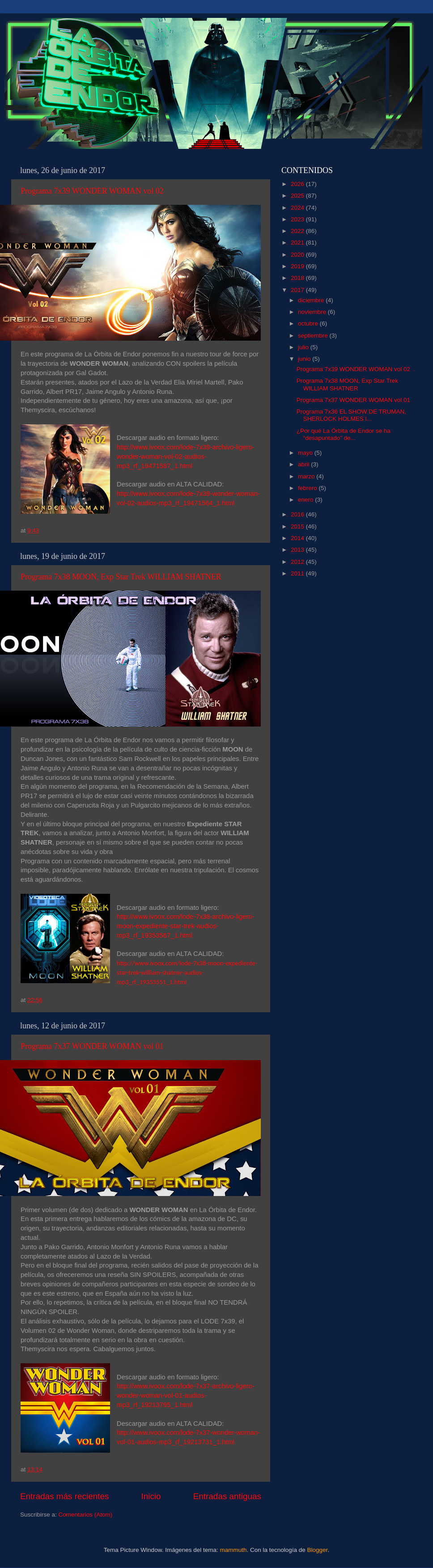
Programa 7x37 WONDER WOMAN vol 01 (92, 1046)
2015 (298, 526)
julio (304, 347)
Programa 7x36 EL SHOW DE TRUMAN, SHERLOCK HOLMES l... (351, 415)
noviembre (313, 312)
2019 (298, 266)
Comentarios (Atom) (86, 1514)
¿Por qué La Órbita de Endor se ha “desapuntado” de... (344, 434)
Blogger (317, 1550)
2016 (298, 514)
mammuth (233, 1550)
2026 (298, 184)
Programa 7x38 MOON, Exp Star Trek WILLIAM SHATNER (121, 576)
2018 (298, 278)
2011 (298, 573)
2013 (298, 549)
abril (304, 464)
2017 (298, 290)
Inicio (151, 1496)
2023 (298, 219)
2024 (298, 207)
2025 (298, 195)
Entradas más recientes (64, 1496)
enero (306, 499)
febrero (308, 488)
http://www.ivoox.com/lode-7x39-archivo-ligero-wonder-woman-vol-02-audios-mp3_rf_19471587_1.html (186, 456)
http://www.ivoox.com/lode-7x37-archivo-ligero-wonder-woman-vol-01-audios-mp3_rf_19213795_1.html (186, 1395)
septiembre (314, 335)
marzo (307, 476)
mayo (306, 452)
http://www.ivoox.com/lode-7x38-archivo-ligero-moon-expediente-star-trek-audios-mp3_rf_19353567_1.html (186, 926)
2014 (298, 538)
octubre (309, 323)
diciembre (312, 300)
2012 (298, 561)
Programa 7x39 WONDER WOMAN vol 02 (92, 190)
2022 (298, 231)
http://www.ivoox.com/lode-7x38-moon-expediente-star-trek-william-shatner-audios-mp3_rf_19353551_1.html (187, 972)
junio (305, 358)
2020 (298, 254)
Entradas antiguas (227, 1496)
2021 (298, 242)
